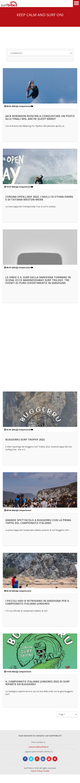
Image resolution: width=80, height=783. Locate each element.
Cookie (46, 771)
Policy (39, 771)
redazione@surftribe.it (38, 746)
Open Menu (76, 3)
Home (33, 771)
